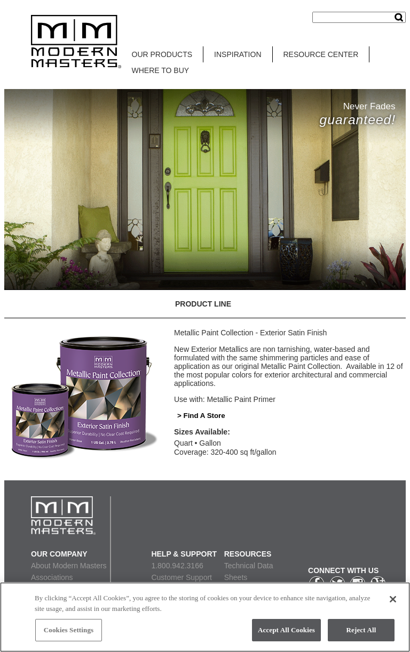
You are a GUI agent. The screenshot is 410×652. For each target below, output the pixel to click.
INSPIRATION (237, 54)
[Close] (393, 599)
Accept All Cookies (286, 630)
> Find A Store (201, 416)
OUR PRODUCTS (162, 54)
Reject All (361, 630)
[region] (205, 617)
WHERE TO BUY (161, 70)
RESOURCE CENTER (321, 54)
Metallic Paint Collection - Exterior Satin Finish (250, 332)
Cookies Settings (68, 630)
